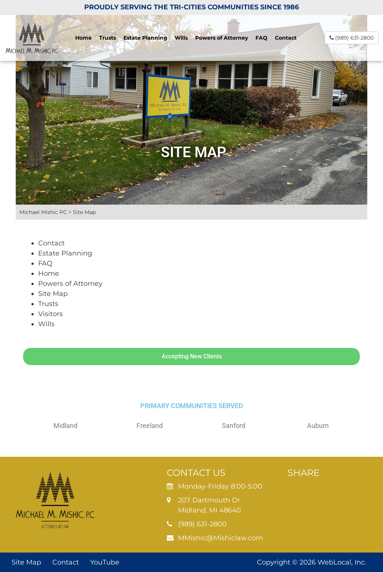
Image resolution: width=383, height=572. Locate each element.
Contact (286, 37)
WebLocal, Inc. (342, 562)
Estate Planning (145, 37)
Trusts (107, 37)
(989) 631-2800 (352, 37)
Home (83, 37)
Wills (181, 37)
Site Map (53, 294)
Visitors (50, 314)
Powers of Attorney (221, 37)
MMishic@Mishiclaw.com (220, 538)
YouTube (104, 562)
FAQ (261, 37)
